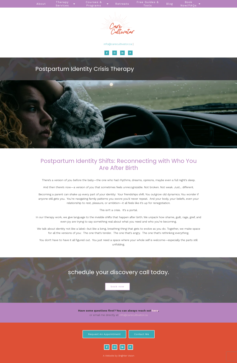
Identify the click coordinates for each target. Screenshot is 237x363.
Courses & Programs (94, 3)
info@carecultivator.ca (118, 44)
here (155, 310)
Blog (169, 3)
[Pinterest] (130, 53)
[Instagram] (114, 53)
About (41, 3)
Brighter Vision (126, 355)
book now (117, 286)
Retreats (122, 3)
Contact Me (141, 334)
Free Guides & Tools (148, 3)
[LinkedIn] (122, 53)
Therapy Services (62, 3)
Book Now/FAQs (188, 3)
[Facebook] (106, 53)
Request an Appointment (104, 334)
